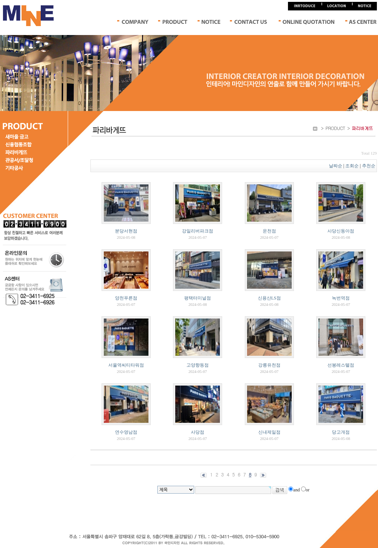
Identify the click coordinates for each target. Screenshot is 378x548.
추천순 (369, 165)
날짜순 (335, 165)
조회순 (352, 165)
